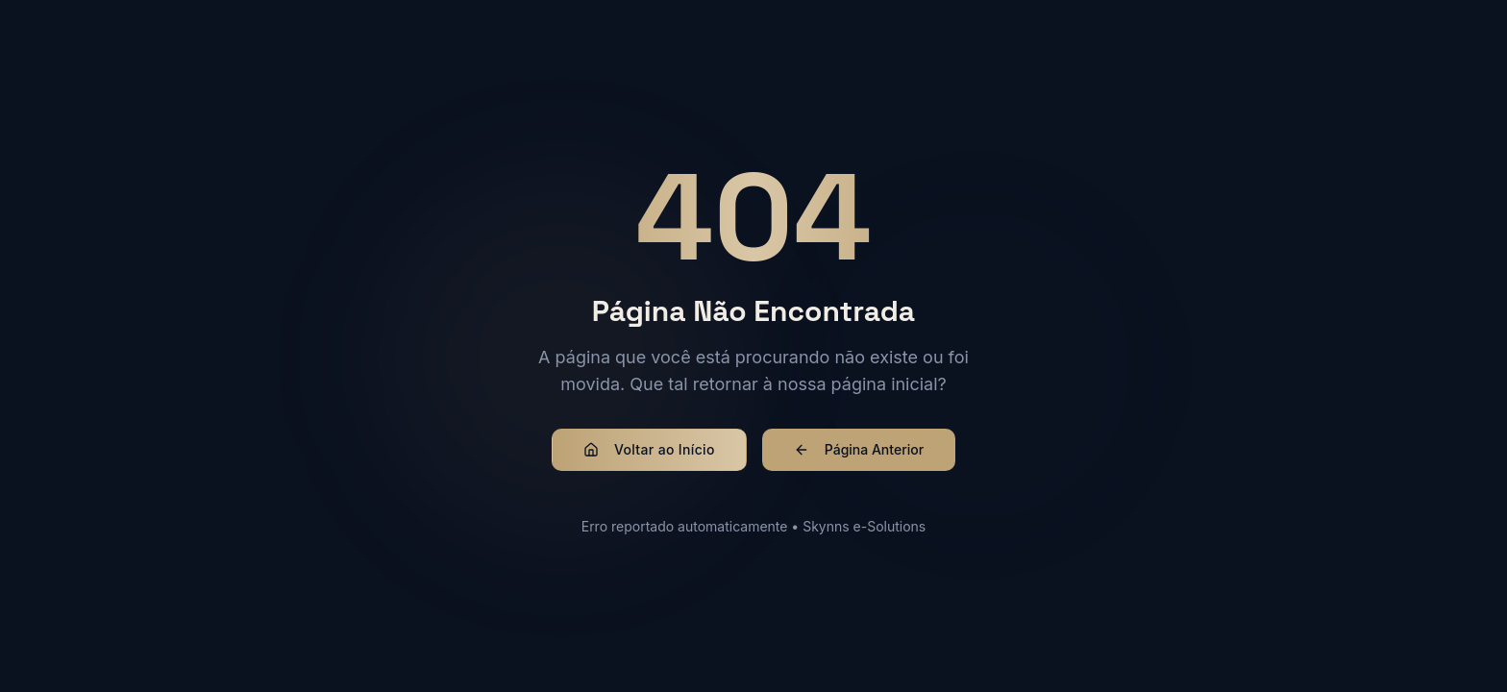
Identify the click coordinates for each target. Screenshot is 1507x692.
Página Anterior (859, 449)
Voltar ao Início (649, 449)
